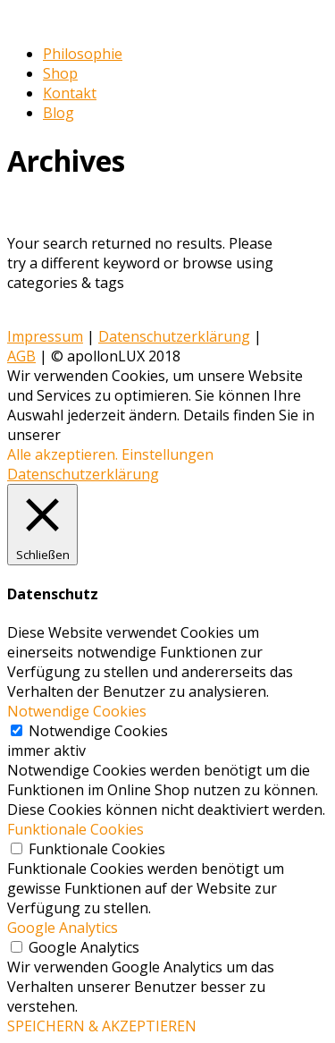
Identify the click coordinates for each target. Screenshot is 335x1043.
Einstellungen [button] (167, 454)
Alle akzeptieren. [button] (62, 454)
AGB (21, 356)
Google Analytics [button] (62, 927)
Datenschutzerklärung (174, 336)
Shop (60, 73)
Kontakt (69, 93)
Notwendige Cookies (98, 731)
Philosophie (82, 54)
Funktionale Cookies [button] (75, 829)
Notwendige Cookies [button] (77, 711)
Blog (58, 113)
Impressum (45, 336)
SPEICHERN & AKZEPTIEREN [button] (102, 1026)
